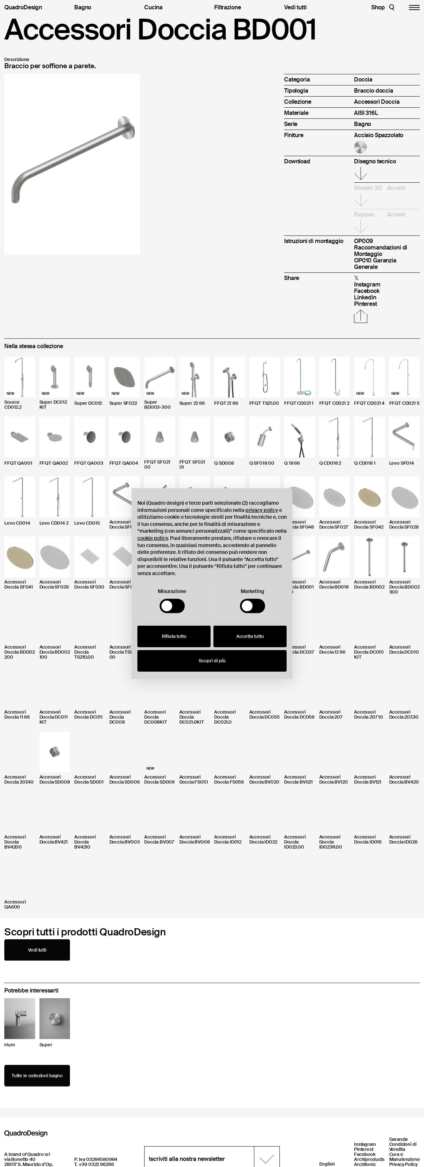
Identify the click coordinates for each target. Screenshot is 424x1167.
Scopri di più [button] (212, 661)
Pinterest (363, 1149)
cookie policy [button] (152, 538)
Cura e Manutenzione (404, 1156)
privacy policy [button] (261, 510)
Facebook (365, 1154)
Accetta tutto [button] (250, 636)
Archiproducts (369, 1159)
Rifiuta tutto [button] (174, 636)
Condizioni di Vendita (402, 1146)
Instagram (365, 1144)
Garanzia (398, 1139)
